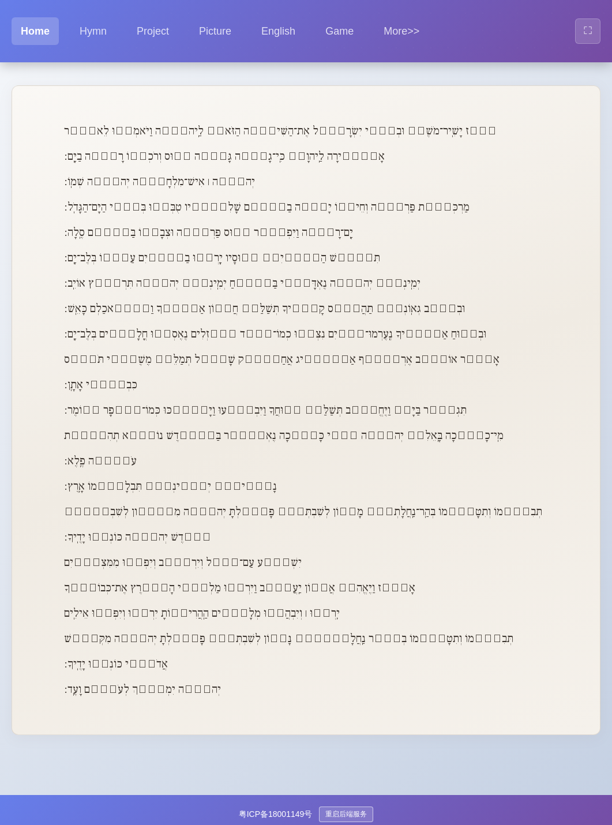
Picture (215, 31)
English (278, 31)
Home (35, 31)
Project (153, 31)
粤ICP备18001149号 (276, 814)
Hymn (93, 31)
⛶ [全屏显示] (587, 30)
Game (339, 31)
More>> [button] (401, 31)
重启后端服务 (346, 814)
